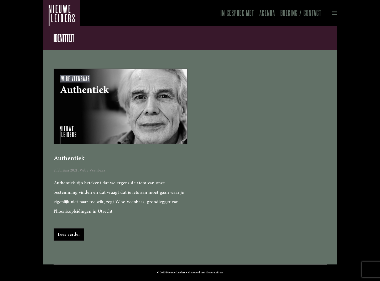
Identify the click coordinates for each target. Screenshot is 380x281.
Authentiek (69, 158)
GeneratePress (214, 272)
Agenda (267, 13)
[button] (330, 13)
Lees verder (69, 234)
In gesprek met (237, 13)
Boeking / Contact (300, 13)
